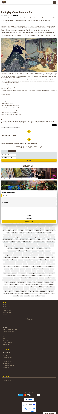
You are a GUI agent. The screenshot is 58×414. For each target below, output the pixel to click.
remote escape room (27, 252)
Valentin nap (5, 228)
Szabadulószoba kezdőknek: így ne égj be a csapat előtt (12, 178)
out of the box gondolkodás (26, 280)
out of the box (6, 241)
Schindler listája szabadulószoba (19, 243)
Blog (4, 316)
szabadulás (37, 264)
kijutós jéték (49, 232)
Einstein (52, 268)
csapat (26, 223)
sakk (41, 284)
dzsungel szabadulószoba (11, 275)
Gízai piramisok (33, 289)
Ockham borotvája (7, 234)
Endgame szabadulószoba (20, 246)
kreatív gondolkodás (6, 280)
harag (32, 295)
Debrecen (32, 286)
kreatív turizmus (34, 255)
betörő (16, 239)
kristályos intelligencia (25, 266)
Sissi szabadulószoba (51, 239)
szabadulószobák (27, 255)
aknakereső (6, 237)
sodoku (22, 271)
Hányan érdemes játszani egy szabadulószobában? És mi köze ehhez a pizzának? (19, 143)
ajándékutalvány (49, 225)
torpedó (17, 237)
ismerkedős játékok (49, 255)
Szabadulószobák (7, 312)
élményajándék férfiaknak (50, 286)
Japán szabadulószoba (15, 127)
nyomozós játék (33, 257)
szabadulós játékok (43, 234)
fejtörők (8, 232)
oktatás (53, 277)
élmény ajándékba (7, 273)
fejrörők (44, 261)
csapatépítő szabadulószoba (46, 223)
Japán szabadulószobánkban (42, 122)
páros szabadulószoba (40, 286)
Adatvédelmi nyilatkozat (8, 331)
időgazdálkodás (46, 293)
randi (53, 252)
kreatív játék (41, 250)
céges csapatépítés (7, 289)
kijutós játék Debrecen (21, 225)
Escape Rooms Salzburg (8, 369)
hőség (6, 291)
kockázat (11, 284)
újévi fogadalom (39, 282)
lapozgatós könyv (32, 275)
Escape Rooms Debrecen (8, 355)
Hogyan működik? (7, 310)
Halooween (51, 284)
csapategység (35, 259)
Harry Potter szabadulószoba (31, 243)
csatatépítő (27, 293)
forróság (10, 291)
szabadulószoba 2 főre (40, 266)
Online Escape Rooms (7, 342)
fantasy (53, 293)
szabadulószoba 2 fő (29, 230)
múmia (50, 275)
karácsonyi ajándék (19, 223)
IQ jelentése (48, 277)
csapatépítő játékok (43, 291)
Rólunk (4, 333)
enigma (39, 261)
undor (43, 295)
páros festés (14, 273)
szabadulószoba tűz (8, 243)
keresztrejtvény (6, 259)
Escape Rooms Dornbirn (8, 371)
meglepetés (38, 295)
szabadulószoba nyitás (31, 261)
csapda (38, 239)
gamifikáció (42, 255)
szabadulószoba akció (17, 255)
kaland (6, 284)
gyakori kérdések (41, 225)
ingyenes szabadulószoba (21, 261)
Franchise (5, 336)
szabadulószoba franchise (30, 248)
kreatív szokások (35, 284)
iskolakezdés (31, 264)
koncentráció (51, 291)
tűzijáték (25, 264)
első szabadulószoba (18, 252)
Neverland (14, 289)
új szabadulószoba (40, 273)
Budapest (29, 282)
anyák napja (16, 268)
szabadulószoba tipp (32, 228)
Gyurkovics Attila (24, 277)
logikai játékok (51, 234)
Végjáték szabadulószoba (9, 246)
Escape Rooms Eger (7, 357)
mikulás (34, 271)
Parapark (14, 230)
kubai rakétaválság (23, 228)
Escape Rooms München (8, 380)
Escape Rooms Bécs (7, 361)
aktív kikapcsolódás (22, 273)
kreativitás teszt (13, 259)
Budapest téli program (21, 282)
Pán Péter (26, 289)
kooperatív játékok (7, 257)
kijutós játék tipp (40, 228)
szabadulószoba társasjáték (34, 223)
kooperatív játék (23, 291)
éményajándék (24, 275)
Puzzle (52, 246)
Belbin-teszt (17, 277)
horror (53, 237)
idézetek (41, 237)
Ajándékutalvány (6, 306)
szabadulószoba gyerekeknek (8, 239)
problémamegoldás (34, 237)
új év (34, 282)
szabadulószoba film (10, 223)
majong (45, 284)
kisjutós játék (16, 295)
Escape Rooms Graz (7, 363)
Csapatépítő (5, 314)
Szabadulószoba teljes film (50, 230)
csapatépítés (12, 241)
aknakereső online (13, 286)
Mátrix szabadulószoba (44, 259)
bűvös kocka (28, 284)
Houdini (43, 264)
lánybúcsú (7, 271)
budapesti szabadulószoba (8, 277)
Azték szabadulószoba (50, 266)
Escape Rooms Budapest (8, 354)
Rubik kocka (22, 232)
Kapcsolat (5, 327)
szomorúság (27, 295)
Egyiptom (45, 289)
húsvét (47, 228)
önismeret (26, 286)
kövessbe (47, 257)
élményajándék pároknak (33, 277)
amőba (23, 237)
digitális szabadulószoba (37, 252)
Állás (4, 338)
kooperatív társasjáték (31, 273)
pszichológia (20, 286)
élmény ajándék (12, 282)
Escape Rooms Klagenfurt (8, 365)
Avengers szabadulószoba (43, 246)
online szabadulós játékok (17, 234)
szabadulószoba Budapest (43, 268)
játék (11, 268)
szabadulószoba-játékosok (8, 293)
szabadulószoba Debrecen (10, 225)
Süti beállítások (6, 344)
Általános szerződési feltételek (10, 329)
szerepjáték (40, 275)
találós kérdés (32, 239)
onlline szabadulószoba (25, 257)
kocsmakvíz (19, 241)
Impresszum (5, 340)
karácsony (6, 282)
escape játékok (39, 248)
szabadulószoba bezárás (8, 252)
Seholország (20, 289)
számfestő (5, 286)
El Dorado (6, 268)
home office (52, 259)
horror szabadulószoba (12, 250)
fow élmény (41, 277)
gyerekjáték (47, 282)
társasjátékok (51, 243)
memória (16, 284)
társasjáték (28, 250)
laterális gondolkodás (15, 280)
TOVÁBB (29, 160)
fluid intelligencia (16, 266)
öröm (21, 295)
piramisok (39, 289)
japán (8, 127)
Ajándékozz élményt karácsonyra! (8, 135)
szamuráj (3, 127)
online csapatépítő (28, 259)
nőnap (19, 275)
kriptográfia (50, 261)
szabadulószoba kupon (50, 241)
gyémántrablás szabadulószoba (9, 264)
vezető (41, 293)
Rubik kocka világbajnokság (30, 232)
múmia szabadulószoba (50, 273)
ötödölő (27, 237)
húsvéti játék (52, 228)
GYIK (4, 335)
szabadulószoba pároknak (39, 230)
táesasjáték (17, 291)
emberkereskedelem (15, 271)
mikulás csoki (40, 271)
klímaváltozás (35, 250)
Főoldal (4, 305)
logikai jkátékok (51, 289)
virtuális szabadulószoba (10, 261)
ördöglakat (22, 268)
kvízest (34, 280)
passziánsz (12, 237)
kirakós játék (35, 268)
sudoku (52, 282)
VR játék (4, 230)
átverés (33, 266)
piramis (45, 275)
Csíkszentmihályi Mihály (27, 241)
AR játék (9, 230)
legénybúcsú (19, 264)
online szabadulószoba (43, 243)
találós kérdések (14, 232)
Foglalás (5, 308)
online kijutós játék (47, 252)
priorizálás (17, 293)
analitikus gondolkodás (51, 280)
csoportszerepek (34, 293)
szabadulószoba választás (18, 248)
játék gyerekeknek (8, 255)
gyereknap (28, 268)
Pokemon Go (21, 230)
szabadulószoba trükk (41, 232)
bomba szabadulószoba (14, 228)
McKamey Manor (21, 250)
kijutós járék (10, 248)
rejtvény (53, 257)
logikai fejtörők (41, 257)
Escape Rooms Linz (7, 367)
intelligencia (20, 259)
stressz (22, 284)
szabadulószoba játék (48, 271)
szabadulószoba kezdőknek (33, 291)
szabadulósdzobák (15, 257)
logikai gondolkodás (41, 280)
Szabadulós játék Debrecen (31, 225)
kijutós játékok (35, 234)
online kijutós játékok (27, 234)
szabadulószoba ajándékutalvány (39, 241)
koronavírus (48, 250)
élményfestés (28, 271)
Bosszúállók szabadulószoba (32, 246)
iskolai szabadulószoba (24, 239)
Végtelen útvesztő (47, 248)
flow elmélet (47, 237)
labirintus (43, 239)
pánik (22, 293)
